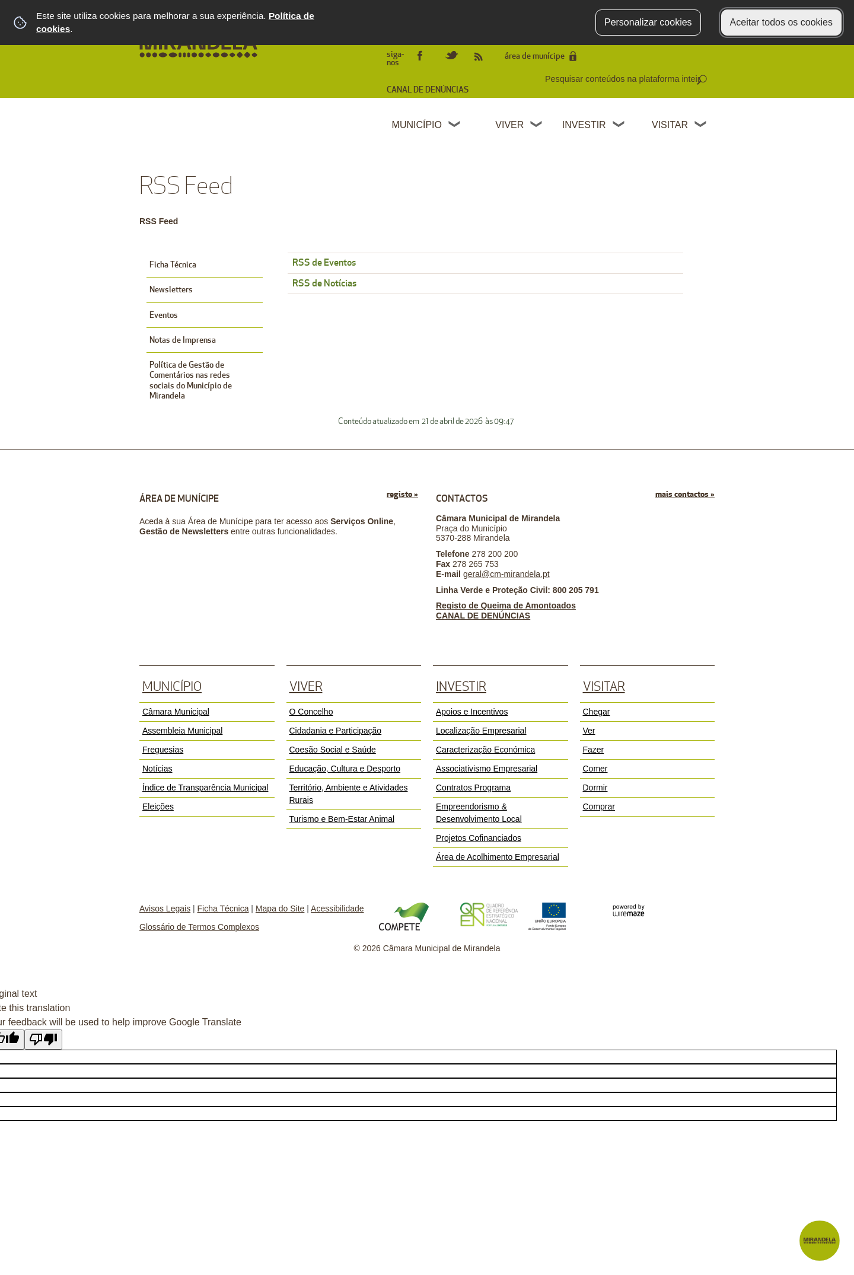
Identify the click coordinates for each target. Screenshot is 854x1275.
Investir (584, 125)
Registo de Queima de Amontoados (506, 605)
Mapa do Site (280, 908)
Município (417, 125)
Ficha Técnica (223, 908)
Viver (509, 125)
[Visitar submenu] (701, 125)
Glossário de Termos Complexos (199, 927)
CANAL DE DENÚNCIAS (428, 90)
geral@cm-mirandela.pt (506, 574)
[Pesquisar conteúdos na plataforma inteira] (702, 80)
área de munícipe (535, 56)
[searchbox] (624, 79)
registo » (402, 494)
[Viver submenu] (537, 125)
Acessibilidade (337, 908)
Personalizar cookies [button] (648, 22)
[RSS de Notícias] (485, 284)
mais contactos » (685, 494)
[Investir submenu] (619, 125)
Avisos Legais (164, 908)
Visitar (670, 125)
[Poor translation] (43, 1039)
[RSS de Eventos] (485, 263)
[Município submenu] (455, 125)
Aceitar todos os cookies (781, 22)
